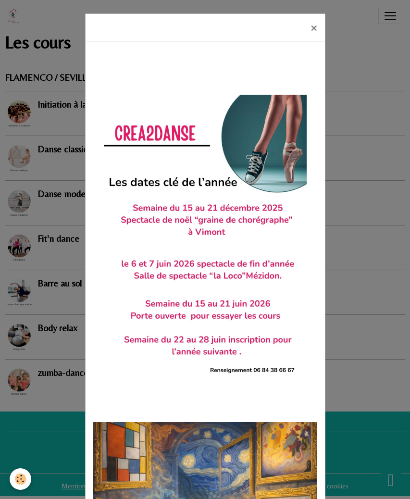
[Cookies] (20, 479)
